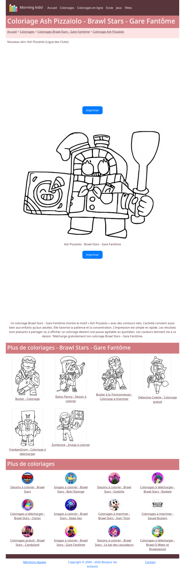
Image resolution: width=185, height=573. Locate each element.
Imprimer (92, 110)
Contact (150, 562)
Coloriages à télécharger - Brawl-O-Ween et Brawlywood (157, 540)
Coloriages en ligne (90, 8)
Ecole (109, 8)
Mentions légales (34, 562)
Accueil (52, 8)
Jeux (119, 8)
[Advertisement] (92, 75)
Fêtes (128, 8)
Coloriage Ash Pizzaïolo (108, 32)
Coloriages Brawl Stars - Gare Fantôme (64, 32)
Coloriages (67, 8)
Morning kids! (25, 7)
